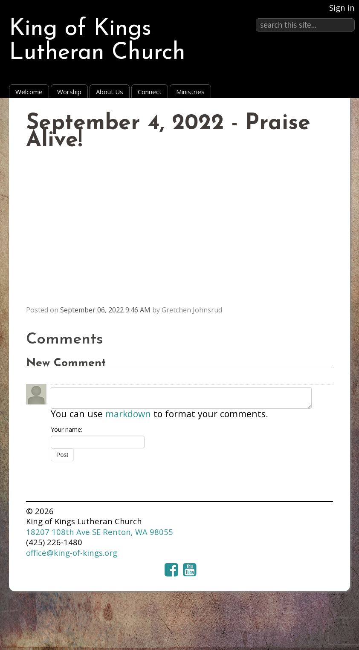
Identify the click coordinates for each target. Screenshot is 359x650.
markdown (128, 413)
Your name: (66, 429)
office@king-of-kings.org (71, 552)
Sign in (342, 7)
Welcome (29, 91)
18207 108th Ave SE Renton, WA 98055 (99, 531)
